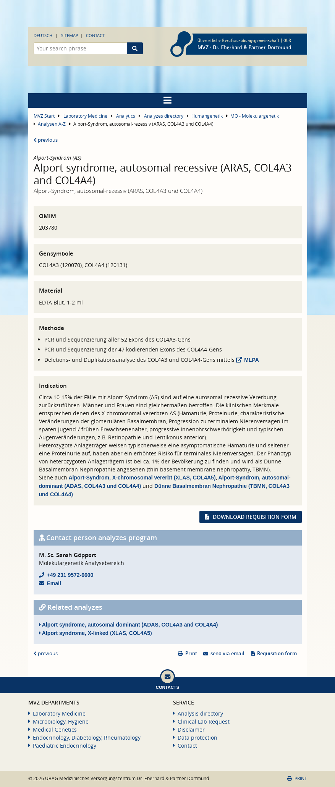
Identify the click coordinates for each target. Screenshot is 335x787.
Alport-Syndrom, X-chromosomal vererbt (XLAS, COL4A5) (142, 477)
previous (46, 140)
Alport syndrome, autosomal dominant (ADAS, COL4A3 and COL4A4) (128, 625)
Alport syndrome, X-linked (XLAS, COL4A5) (95, 633)
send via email (227, 653)
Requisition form (277, 653)
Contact (95, 35)
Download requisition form (254, 516)
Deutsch (43, 35)
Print (191, 653)
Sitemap (69, 35)
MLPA (251, 360)
